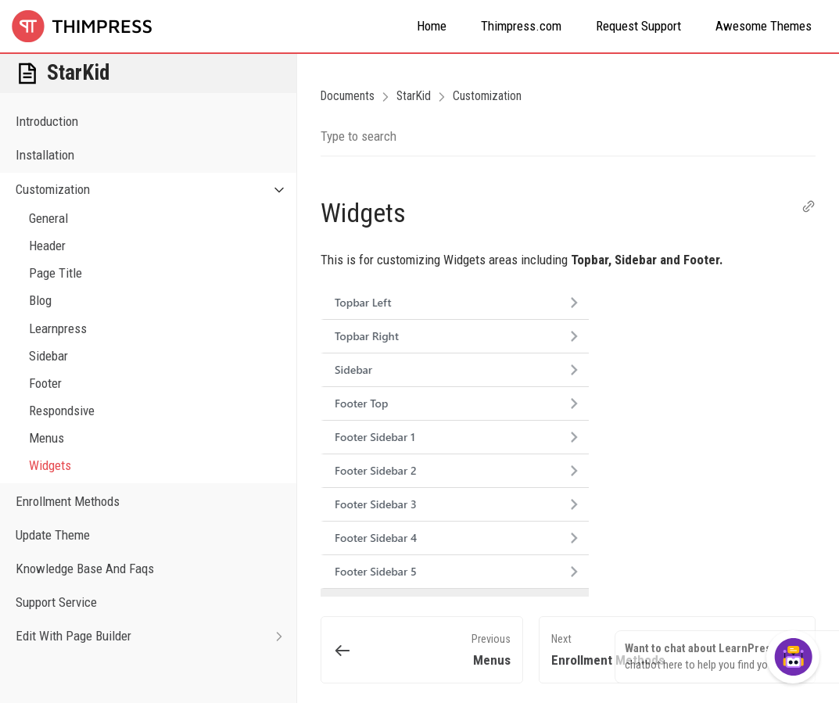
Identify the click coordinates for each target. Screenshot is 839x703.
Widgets (50, 465)
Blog (40, 300)
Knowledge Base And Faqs (85, 568)
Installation (45, 155)
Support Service (56, 602)
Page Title (55, 273)
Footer (45, 383)
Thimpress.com (521, 26)
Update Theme (53, 535)
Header (47, 245)
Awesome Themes (763, 26)
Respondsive (62, 410)
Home (431, 26)
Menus (46, 438)
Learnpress (58, 328)
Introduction (47, 121)
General (48, 218)
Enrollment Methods (68, 501)
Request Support (638, 26)
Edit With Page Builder (156, 636)
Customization (156, 189)
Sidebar (48, 356)
